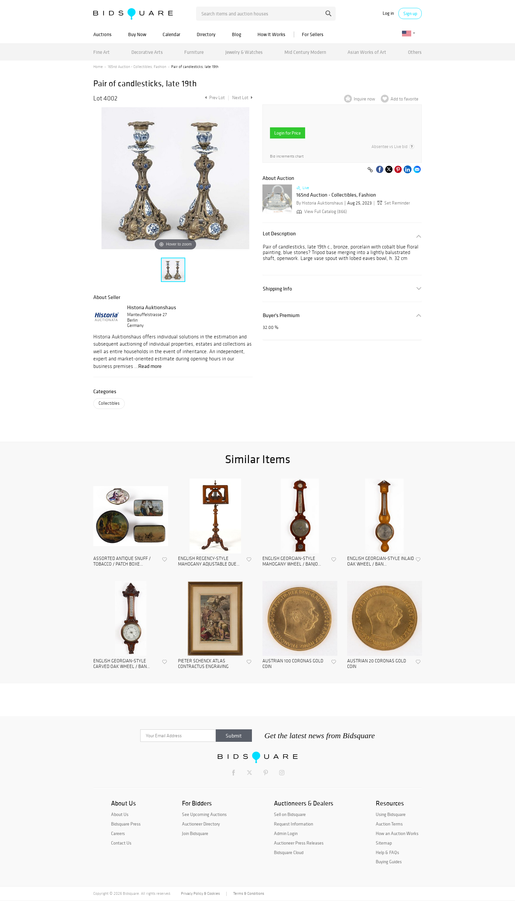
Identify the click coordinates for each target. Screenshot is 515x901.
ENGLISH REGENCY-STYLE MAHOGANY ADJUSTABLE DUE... (208, 561)
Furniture (194, 52)
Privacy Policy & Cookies (200, 893)
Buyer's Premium (281, 315)
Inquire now (364, 99)
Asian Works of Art (366, 52)
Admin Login (286, 833)
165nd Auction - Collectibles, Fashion (137, 66)
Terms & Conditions (248, 893)
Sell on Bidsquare (290, 814)
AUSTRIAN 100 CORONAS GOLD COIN (292, 663)
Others (415, 52)
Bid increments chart (286, 156)
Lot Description (279, 233)
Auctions (102, 34)
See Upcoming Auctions (204, 814)
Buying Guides (389, 862)
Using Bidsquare (391, 814)
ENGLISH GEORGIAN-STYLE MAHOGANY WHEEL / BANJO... (291, 561)
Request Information (293, 824)
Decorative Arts (147, 52)
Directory (206, 34)
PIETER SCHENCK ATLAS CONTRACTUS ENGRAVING (203, 663)
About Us (119, 814)
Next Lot (242, 97)
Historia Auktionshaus (151, 307)
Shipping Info (277, 289)
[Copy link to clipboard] (370, 170)
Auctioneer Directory (201, 824)
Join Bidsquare (195, 833)
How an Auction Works (397, 833)
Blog (236, 34)
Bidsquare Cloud (288, 852)
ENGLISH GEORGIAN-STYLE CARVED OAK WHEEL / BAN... (121, 663)
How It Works (271, 34)
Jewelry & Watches (244, 52)
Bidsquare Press (126, 824)
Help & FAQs (387, 852)
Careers (118, 833)
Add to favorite (404, 99)
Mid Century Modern (305, 52)
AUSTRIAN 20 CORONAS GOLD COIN (376, 663)
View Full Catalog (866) (321, 211)
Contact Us (121, 843)
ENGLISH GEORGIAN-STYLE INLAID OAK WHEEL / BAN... (380, 561)
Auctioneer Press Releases (299, 843)
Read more (150, 366)
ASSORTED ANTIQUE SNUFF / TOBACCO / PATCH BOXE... (122, 561)
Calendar (171, 34)
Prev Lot (214, 97)
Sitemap (384, 843)
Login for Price (287, 133)
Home (98, 66)
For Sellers (313, 34)
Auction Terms (389, 824)
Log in (388, 13)
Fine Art (101, 52)
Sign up (410, 13)
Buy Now (137, 34)
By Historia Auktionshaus (319, 203)
